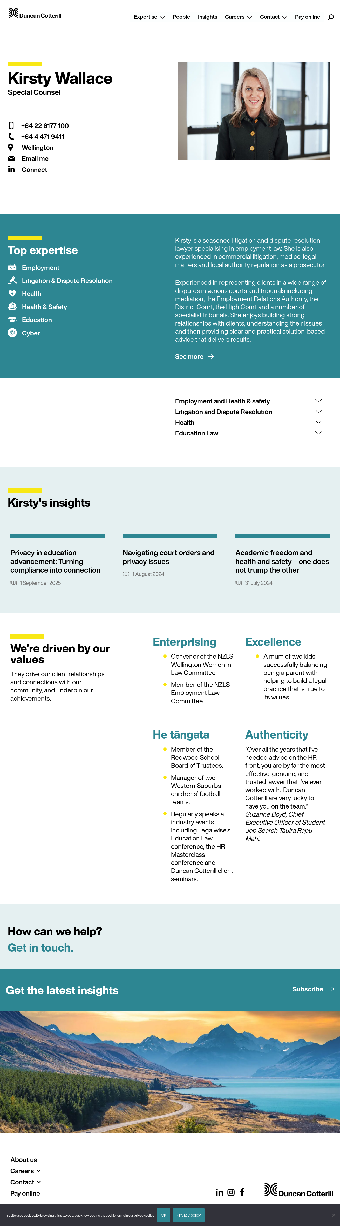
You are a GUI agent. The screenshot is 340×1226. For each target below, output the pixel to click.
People (181, 17)
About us (23, 1159)
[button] (194, 356)
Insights (207, 17)
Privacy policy (188, 1215)
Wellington (37, 147)
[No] (333, 1215)
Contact (273, 17)
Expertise (149, 17)
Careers (238, 17)
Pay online (307, 17)
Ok (163, 1215)
